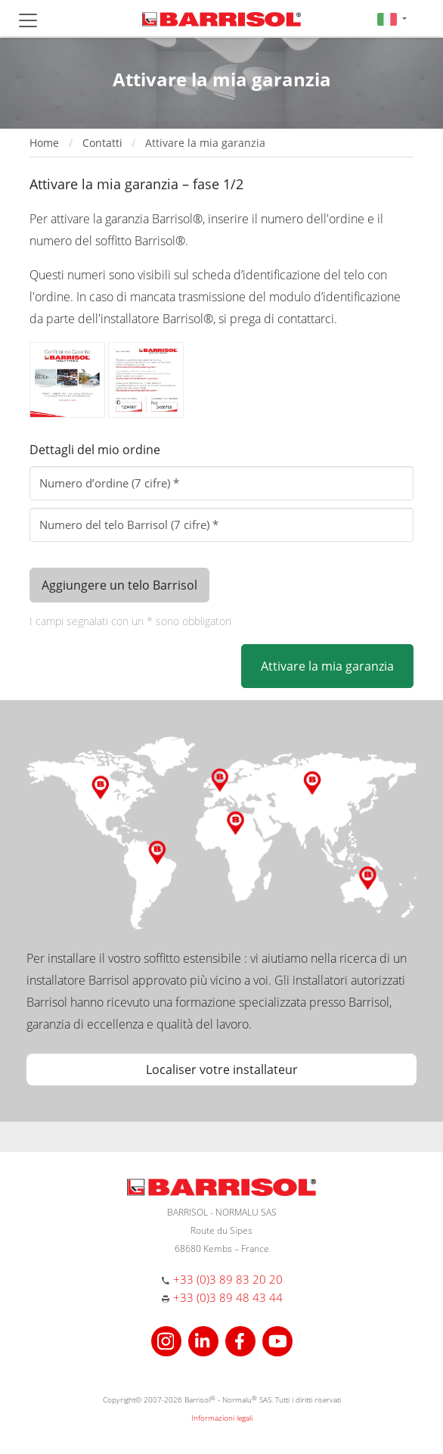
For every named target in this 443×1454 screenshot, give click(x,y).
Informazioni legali (221, 1417)
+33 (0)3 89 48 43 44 (228, 1297)
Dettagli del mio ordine (94, 449)
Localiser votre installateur (222, 1069)
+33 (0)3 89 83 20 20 (228, 1279)
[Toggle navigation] (28, 20)
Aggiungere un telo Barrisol (119, 585)
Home (44, 142)
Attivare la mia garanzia (327, 666)
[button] (392, 18)
